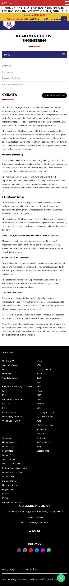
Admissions (7, 438)
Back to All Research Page (54, 95)
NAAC (39, 390)
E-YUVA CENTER (44, 369)
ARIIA (39, 365)
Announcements (9, 446)
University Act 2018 (45, 412)
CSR (4, 382)
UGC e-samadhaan (45, 425)
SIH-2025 (41, 433)
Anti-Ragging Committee (13, 416)
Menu (7, 54)
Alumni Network (9, 442)
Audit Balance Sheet (11, 420)
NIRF (46, 19)
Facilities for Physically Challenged (17, 386)
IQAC (4, 390)
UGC (39, 408)
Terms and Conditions (29, 569)
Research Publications (13, 84)
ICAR (39, 378)
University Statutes (45, 416)
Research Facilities (11, 78)
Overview (6, 66)
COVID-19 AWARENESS (12, 463)
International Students (12, 472)
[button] (61, 578)
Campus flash (8, 455)
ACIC (4, 369)
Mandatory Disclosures (12, 399)
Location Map (43, 450)
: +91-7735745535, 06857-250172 (34, 522)
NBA (39, 386)
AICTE (39, 360)
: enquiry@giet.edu (34, 517)
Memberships (8, 476)
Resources (7, 72)
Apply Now (34, 15)
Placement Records (11, 485)
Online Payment (9, 481)
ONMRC (40, 399)
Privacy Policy (8, 569)
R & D (4, 408)
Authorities (7, 373)
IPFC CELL (41, 373)
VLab (39, 420)
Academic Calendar (10, 365)
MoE (39, 382)
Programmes (8, 489)
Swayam (40, 403)
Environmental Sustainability (14, 468)
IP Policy (6, 498)
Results (5, 493)
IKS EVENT (41, 429)
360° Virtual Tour (44, 442)
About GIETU (8, 360)
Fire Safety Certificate (11, 502)
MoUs (4, 395)
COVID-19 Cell (8, 459)
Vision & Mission (9, 412)
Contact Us (56, 19)
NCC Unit (6, 403)
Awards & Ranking (10, 378)
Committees (7, 450)
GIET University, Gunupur (52, 579)
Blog (39, 446)
